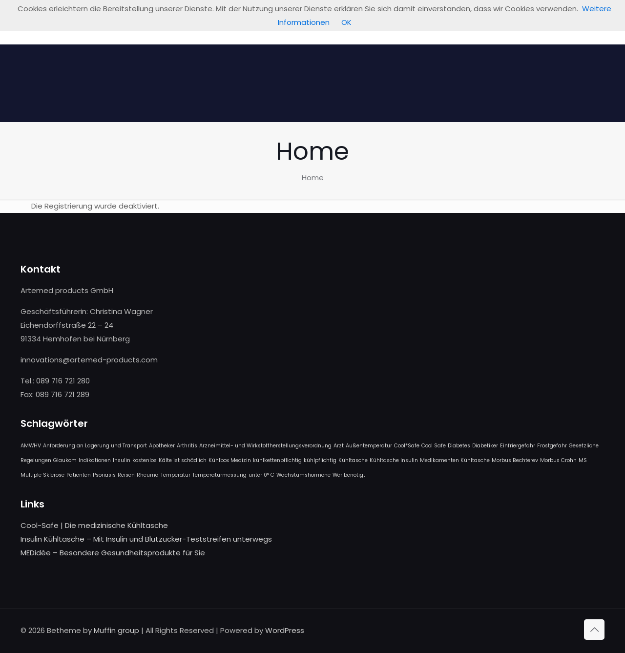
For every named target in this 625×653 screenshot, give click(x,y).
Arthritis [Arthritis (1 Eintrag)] (187, 445)
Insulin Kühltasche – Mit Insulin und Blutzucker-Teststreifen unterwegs (146, 539)
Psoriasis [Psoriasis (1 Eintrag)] (104, 475)
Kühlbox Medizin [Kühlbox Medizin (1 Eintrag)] (229, 460)
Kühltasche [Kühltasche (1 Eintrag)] (353, 460)
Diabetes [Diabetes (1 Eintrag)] (459, 445)
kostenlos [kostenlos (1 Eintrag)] (144, 460)
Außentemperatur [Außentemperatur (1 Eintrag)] (369, 445)
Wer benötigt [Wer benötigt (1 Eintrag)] (349, 475)
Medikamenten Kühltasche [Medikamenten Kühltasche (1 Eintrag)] (455, 460)
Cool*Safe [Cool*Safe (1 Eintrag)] (406, 445)
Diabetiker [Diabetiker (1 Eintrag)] (485, 445)
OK (346, 22)
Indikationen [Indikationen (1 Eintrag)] (95, 460)
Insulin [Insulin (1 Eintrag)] (121, 460)
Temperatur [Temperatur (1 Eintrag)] (175, 475)
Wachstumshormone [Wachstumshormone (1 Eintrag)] (303, 475)
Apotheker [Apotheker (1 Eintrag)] (162, 445)
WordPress (284, 630)
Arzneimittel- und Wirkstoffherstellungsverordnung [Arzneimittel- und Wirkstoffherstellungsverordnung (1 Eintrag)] (265, 445)
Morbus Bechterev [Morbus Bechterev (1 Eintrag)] (515, 460)
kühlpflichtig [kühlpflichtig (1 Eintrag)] (320, 460)
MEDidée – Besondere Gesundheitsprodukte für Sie (113, 553)
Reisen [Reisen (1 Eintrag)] (126, 475)
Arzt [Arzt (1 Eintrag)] (338, 445)
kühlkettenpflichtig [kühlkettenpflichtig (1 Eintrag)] (277, 460)
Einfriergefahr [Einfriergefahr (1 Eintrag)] (517, 445)
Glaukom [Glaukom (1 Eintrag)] (65, 460)
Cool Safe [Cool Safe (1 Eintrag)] (433, 445)
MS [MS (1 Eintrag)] (583, 460)
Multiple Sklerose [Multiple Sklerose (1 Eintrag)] (42, 475)
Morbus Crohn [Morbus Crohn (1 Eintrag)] (558, 460)
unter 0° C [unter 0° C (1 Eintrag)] (261, 475)
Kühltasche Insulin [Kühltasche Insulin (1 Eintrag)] (394, 460)
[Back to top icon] (594, 629)
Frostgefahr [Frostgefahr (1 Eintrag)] (552, 445)
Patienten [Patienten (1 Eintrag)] (78, 475)
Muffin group (116, 630)
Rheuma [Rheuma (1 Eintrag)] (148, 475)
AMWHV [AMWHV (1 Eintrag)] (31, 445)
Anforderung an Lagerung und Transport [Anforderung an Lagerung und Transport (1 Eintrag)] (95, 445)
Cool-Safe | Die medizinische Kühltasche (94, 525)
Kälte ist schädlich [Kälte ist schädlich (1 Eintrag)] (183, 460)
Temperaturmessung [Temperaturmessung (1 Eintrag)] (219, 475)
